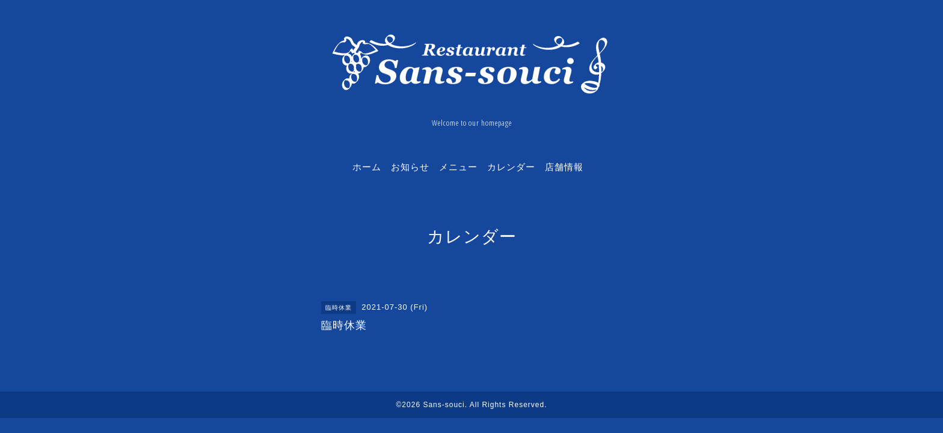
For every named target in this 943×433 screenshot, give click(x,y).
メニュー (458, 167)
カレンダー (511, 167)
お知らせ (410, 167)
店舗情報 (564, 167)
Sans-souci (443, 405)
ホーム (366, 167)
